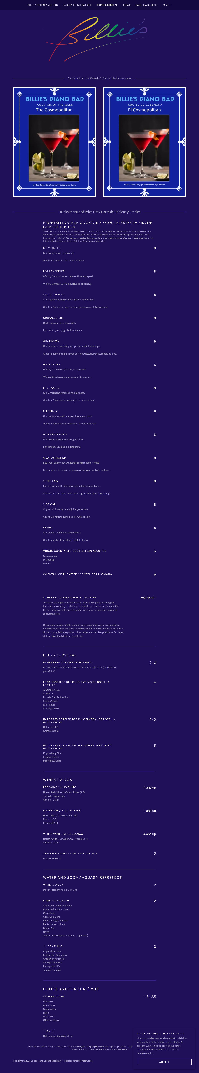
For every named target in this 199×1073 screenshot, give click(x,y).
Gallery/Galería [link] (146, 5)
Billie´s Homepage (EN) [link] (43, 5)
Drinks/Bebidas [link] (107, 5)
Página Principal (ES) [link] (77, 5)
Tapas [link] (127, 5)
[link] (99, 39)
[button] (167, 5)
